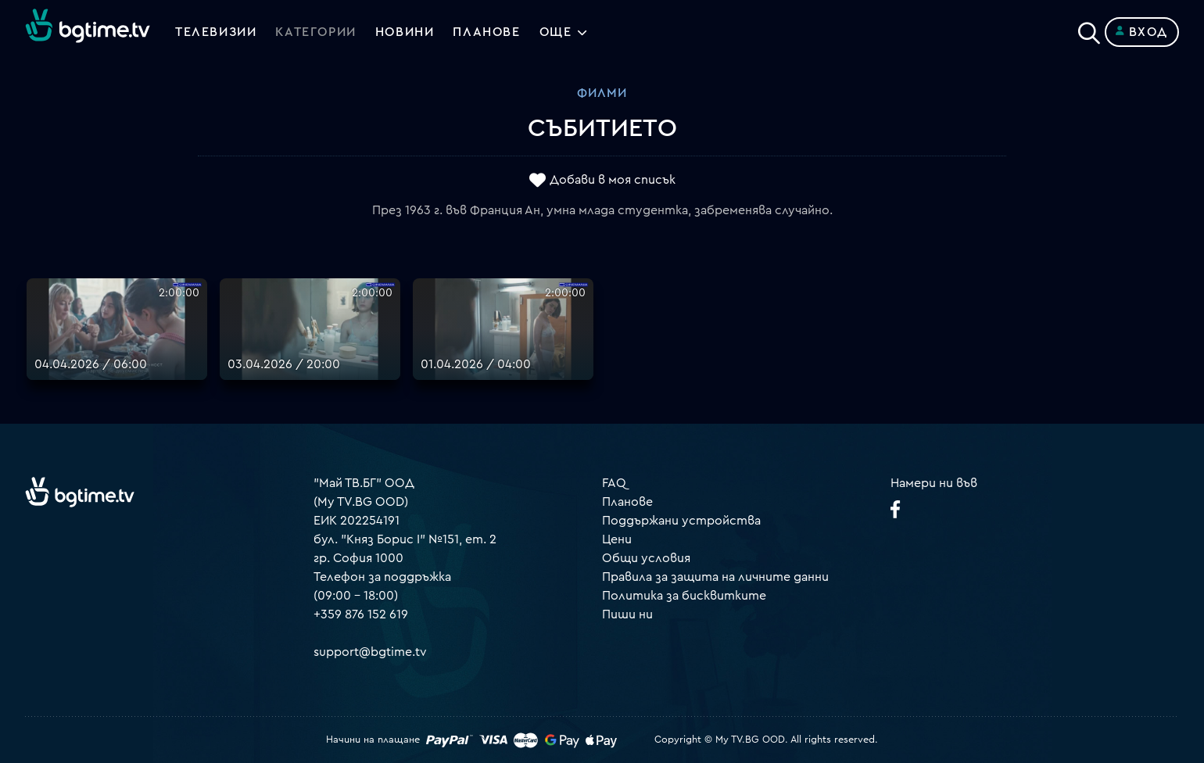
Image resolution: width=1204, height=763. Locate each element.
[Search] (1089, 29)
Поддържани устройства (681, 520)
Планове (627, 502)
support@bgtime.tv (370, 652)
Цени (617, 539)
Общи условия (646, 558)
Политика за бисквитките (684, 595)
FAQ (614, 483)
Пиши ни (627, 614)
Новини (405, 32)
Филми (602, 93)
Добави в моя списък (612, 180)
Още (555, 32)
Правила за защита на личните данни (715, 577)
